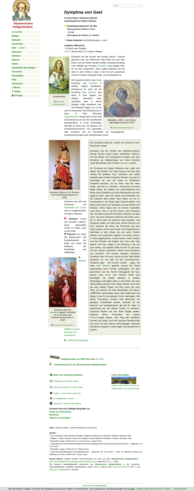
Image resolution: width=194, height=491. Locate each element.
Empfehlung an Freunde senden (66, 381)
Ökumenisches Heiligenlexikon (94, 486)
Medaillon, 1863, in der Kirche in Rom (122, 124)
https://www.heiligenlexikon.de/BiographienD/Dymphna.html (73, 462)
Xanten (128, 311)
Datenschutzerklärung (72, 404)
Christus (106, 266)
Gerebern (102, 66)
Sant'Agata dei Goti (118, 122)
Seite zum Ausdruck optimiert (68, 375)
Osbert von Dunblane (60, 418)
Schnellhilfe (17, 32)
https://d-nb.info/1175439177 (124, 467)
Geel (90, 51)
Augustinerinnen (71, 117)
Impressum (57, 404)
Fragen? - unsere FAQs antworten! (67, 393)
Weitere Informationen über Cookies (153, 489)
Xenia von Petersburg (60, 412)
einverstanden (180, 489)
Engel (99, 80)
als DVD (99, 359)
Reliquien (94, 317)
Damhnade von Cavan (75, 207)
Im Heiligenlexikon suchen (63, 398)
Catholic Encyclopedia (78, 340)
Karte (22, 48)
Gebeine (92, 92)
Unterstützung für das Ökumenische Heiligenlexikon (77, 364)
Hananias (54, 415)
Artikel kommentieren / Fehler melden (68, 387)
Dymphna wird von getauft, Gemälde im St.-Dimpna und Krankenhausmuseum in (62, 317)
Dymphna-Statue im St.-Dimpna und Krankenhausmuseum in (64, 195)
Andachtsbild (59, 100)
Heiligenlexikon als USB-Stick (69, 359)
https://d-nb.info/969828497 (60, 470)
